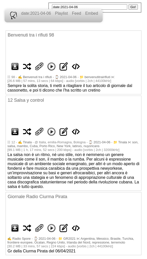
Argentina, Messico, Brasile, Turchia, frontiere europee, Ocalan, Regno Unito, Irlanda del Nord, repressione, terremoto (70, 240)
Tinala (27, 142)
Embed (91, 13)
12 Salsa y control (26, 100)
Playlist (61, 13)
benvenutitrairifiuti (97, 77)
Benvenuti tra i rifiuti (37, 77)
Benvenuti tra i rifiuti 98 (31, 35)
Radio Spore (21, 238)
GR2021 (69, 238)
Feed (76, 13)
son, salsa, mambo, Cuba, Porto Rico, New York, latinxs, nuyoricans (72, 144)
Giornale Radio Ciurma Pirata (37, 196)
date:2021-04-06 (36, 13)
